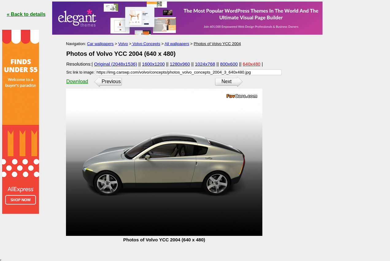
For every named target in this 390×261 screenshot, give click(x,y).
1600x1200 (153, 64)
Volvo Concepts (145, 43)
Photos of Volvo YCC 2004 (217, 43)
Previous (111, 81)
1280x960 (180, 64)
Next (227, 81)
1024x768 (205, 64)
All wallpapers (176, 43)
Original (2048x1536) (115, 64)
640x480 (252, 64)
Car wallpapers (100, 43)
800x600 (229, 64)
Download (77, 81)
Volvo (123, 43)
